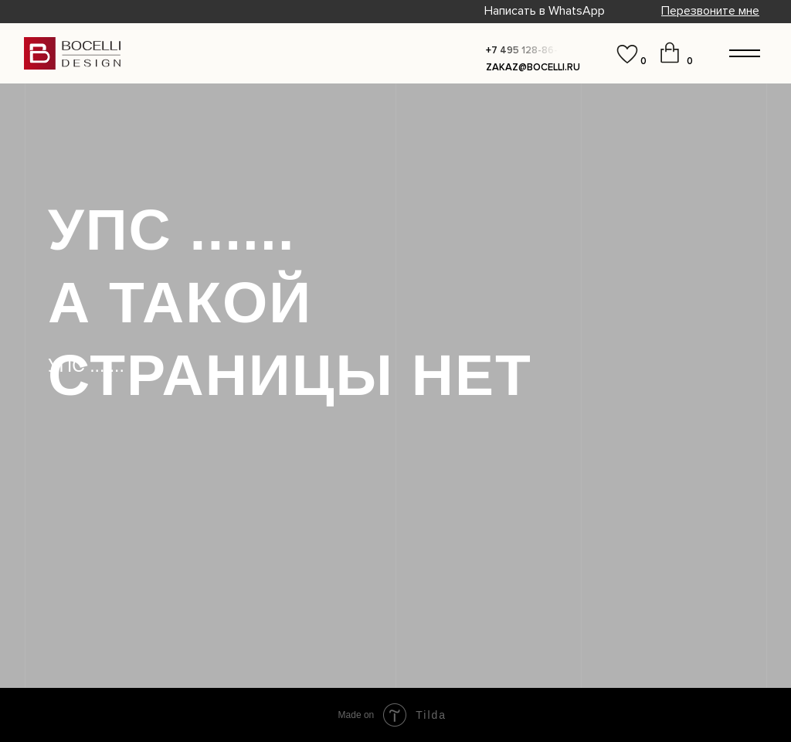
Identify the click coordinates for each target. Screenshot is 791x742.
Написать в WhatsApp (544, 11)
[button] (710, 11)
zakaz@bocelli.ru (533, 67)
